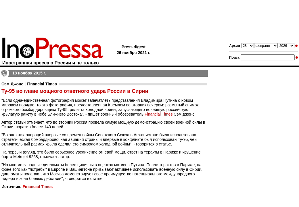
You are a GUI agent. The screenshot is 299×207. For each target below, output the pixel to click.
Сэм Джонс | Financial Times (29, 84)
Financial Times (158, 114)
